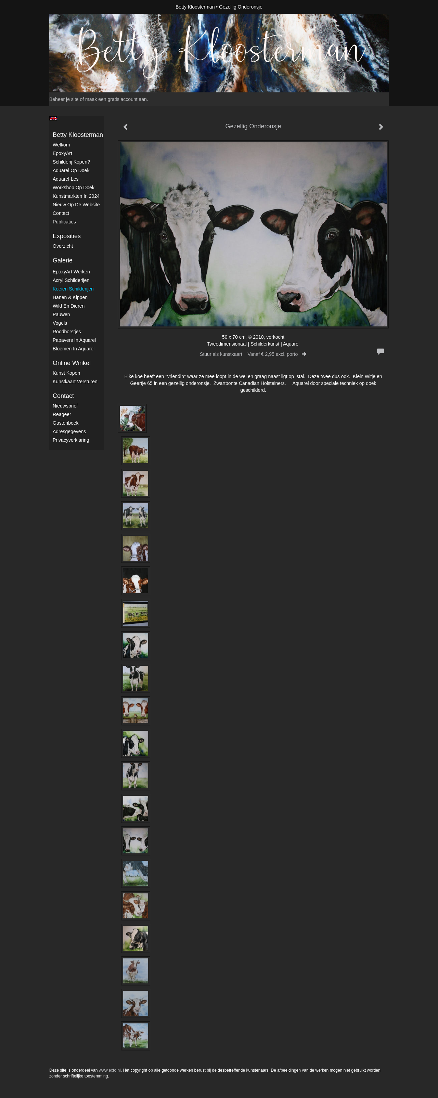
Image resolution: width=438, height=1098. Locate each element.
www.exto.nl (110, 1070)
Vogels (60, 323)
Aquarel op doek (71, 170)
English (53, 118)
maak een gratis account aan (116, 99)
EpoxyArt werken (71, 271)
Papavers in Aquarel (74, 340)
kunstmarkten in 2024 (76, 196)
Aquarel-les (66, 179)
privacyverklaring (71, 440)
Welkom (61, 144)
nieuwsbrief (65, 406)
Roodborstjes (67, 331)
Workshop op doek (73, 187)
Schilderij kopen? (71, 162)
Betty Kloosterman (195, 7)
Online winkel (72, 363)
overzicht (63, 246)
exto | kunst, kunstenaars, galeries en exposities (68, 7)
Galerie (63, 260)
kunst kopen (66, 373)
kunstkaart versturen (75, 381)
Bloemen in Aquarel (73, 348)
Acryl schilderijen (71, 280)
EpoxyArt (62, 153)
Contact (61, 213)
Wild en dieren (69, 306)
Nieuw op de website (76, 204)
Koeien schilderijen (73, 289)
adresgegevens (69, 431)
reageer (62, 414)
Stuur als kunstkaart (253, 354)
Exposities (67, 236)
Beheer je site (64, 99)
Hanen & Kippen (70, 297)
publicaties (64, 221)
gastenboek (66, 423)
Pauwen (61, 314)
